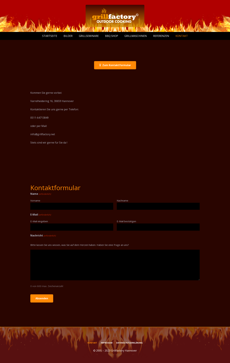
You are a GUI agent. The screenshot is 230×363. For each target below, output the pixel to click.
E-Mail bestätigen (126, 221)
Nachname (122, 200)
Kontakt (92, 342)
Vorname (35, 200)
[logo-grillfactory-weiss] (115, 16)
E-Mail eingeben (39, 221)
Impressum (106, 342)
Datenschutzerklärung (129, 342)
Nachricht (43, 235)
